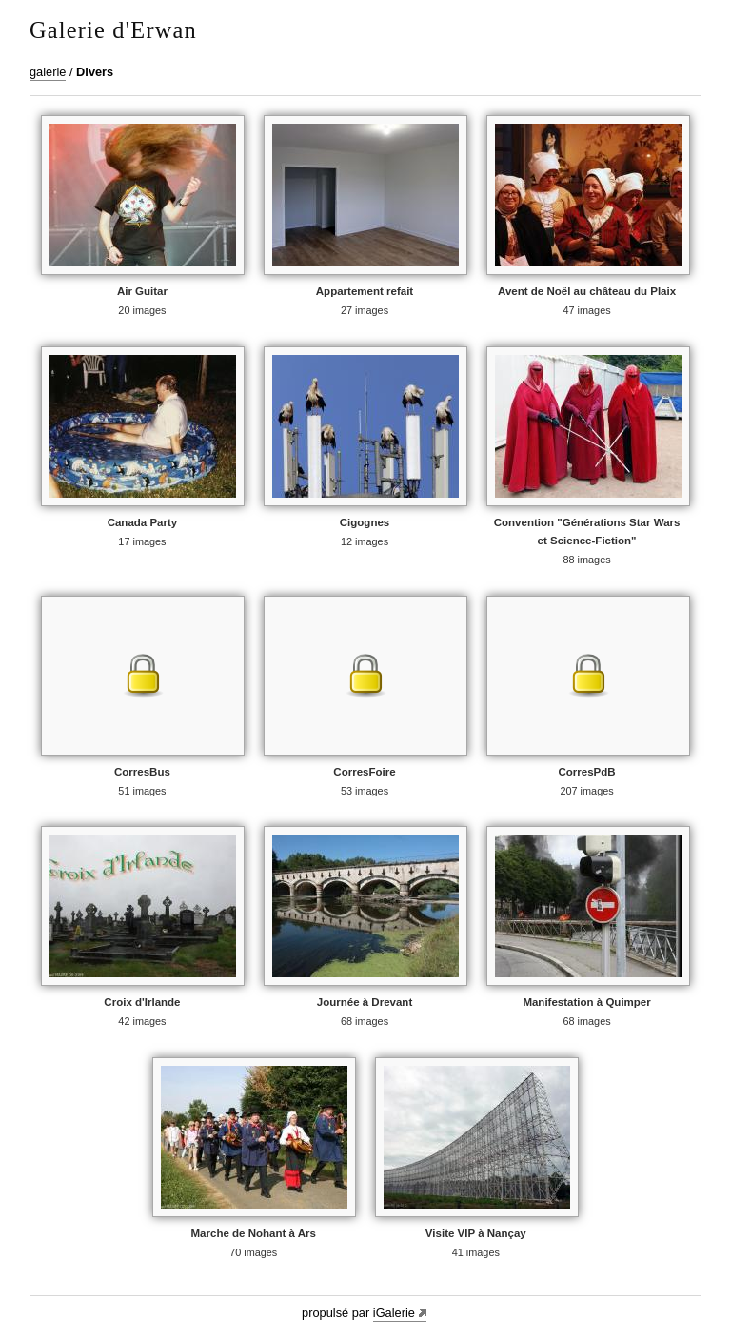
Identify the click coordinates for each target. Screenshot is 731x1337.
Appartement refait (364, 291)
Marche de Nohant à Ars (253, 1233)
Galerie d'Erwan (113, 30)
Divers (94, 72)
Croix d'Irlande (142, 1002)
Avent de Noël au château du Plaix (587, 291)
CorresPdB (586, 771)
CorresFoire (364, 771)
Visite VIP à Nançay (475, 1233)
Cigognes (364, 522)
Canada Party (143, 522)
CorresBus (142, 771)
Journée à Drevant (364, 1002)
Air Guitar (142, 291)
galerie (48, 72)
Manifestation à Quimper (586, 1002)
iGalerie (394, 1313)
